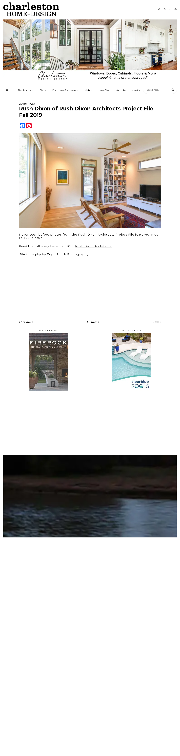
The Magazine (26, 90)
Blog (43, 90)
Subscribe (121, 90)
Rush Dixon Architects (93, 246)
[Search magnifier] (173, 90)
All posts (93, 322)
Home (9, 90)
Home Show (104, 90)
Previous (26, 322)
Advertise (136, 90)
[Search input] (158, 90)
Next (157, 322)
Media (89, 90)
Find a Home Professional (65, 90)
